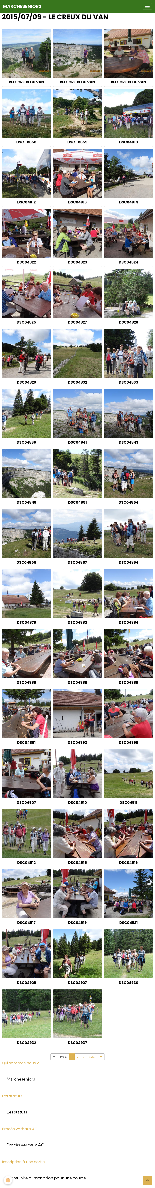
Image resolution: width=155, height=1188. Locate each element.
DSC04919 (77, 922)
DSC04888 (77, 682)
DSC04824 (128, 262)
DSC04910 (77, 802)
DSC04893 (77, 742)
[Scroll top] (147, 1180)
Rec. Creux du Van (26, 82)
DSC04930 (128, 982)
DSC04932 (26, 1042)
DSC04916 (128, 862)
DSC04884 (128, 622)
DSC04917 (26, 922)
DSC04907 (26, 802)
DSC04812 (26, 202)
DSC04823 (77, 262)
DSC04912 (26, 862)
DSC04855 (26, 562)
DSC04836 (26, 442)
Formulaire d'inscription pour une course (46, 1177)
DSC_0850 (26, 142)
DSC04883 (77, 622)
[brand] (22, 6)
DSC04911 (128, 802)
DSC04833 (128, 382)
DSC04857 (77, 562)
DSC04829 (26, 382)
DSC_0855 (77, 142)
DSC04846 (26, 502)
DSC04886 (26, 682)
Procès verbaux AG (25, 1145)
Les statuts (17, 1112)
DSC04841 (77, 442)
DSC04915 (77, 862)
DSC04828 (128, 322)
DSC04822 (26, 262)
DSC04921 (128, 922)
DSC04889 (128, 682)
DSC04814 (128, 202)
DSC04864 (128, 562)
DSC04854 (128, 502)
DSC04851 (77, 502)
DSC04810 (128, 142)
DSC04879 (26, 622)
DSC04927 (77, 982)
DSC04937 (77, 1042)
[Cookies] (8, 1180)
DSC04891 (26, 742)
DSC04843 (128, 442)
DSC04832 (77, 382)
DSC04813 (77, 202)
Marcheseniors (21, 1079)
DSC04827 (77, 322)
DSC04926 (26, 982)
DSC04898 (128, 742)
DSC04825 (26, 322)
